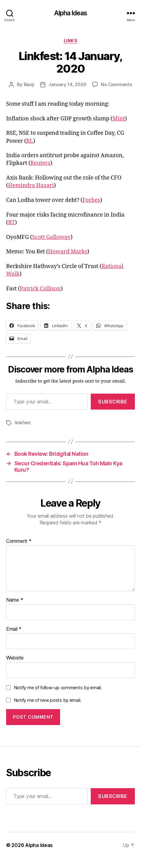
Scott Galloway (51, 237)
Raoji (29, 84)
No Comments (116, 84)
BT (11, 222)
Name (14, 600)
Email (13, 629)
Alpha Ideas (70, 13)
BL (29, 141)
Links (71, 40)
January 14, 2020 (67, 84)
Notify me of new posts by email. (47, 700)
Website (15, 658)
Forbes (91, 200)
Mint (118, 118)
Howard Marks (67, 251)
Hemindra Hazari (31, 185)
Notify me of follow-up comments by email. (58, 687)
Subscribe (113, 402)
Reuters (40, 163)
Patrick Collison (40, 288)
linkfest (23, 422)
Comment (19, 541)
